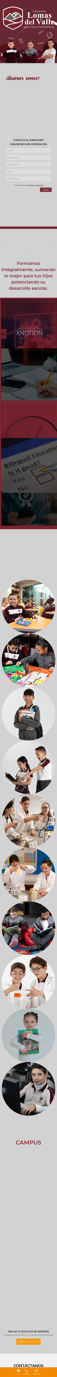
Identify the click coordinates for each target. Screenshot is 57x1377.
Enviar (46, 190)
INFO (18, 1372)
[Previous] (5, 241)
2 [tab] (31, 253)
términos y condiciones (35, 185)
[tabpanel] (28, 241)
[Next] (51, 241)
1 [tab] (28, 253)
